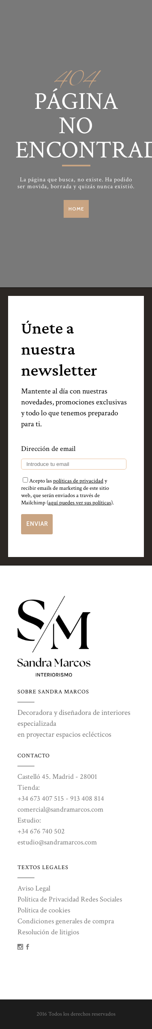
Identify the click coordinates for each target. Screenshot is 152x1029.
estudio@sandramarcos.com (57, 842)
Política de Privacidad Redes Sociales (69, 899)
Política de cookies (43, 910)
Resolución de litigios (48, 932)
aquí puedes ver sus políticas (79, 502)
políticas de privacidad (78, 481)
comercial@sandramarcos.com (60, 809)
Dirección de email (48, 448)
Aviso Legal (33, 888)
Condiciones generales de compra (65, 921)
